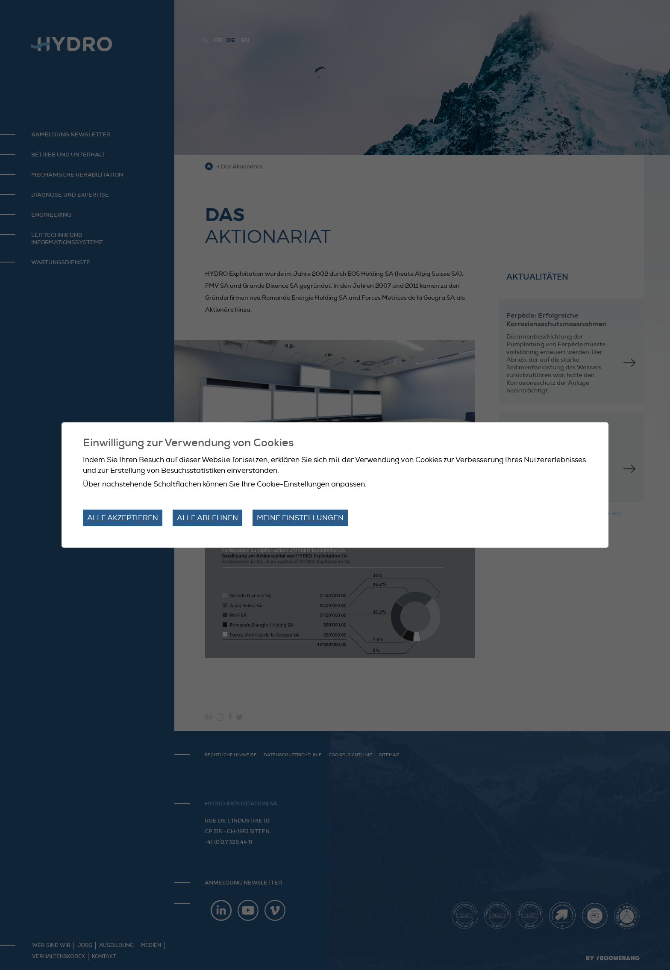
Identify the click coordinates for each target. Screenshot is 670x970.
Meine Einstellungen (300, 517)
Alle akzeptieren (122, 517)
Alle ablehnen (207, 517)
